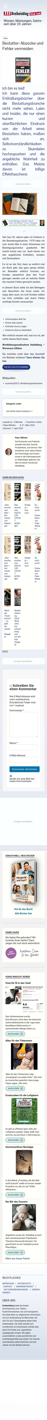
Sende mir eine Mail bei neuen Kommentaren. (22, 785)
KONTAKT (7, 1291)
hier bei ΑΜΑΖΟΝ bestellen (16, 367)
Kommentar (17, 710)
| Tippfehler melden (33, 422)
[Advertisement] (23, 184)
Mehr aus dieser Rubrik (18, 1263)
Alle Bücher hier (23, 918)
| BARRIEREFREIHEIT (23, 1291)
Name (14, 748)
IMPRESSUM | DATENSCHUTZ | (18, 1288)
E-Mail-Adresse (17, 760)
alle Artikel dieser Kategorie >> (19, 411)
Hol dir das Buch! (23, 914)
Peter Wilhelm (21, 438)
